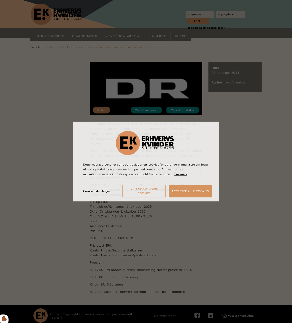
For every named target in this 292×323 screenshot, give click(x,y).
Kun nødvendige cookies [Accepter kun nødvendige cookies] (144, 191)
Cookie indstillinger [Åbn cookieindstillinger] (96, 191)
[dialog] (146, 161)
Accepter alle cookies (190, 191)
